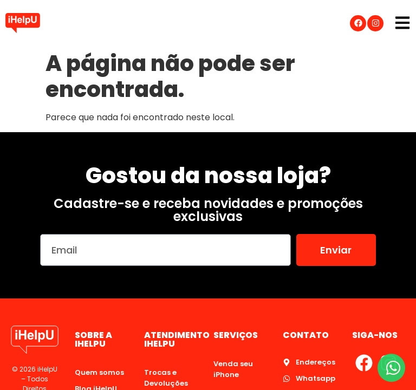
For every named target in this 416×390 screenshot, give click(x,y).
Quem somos (99, 372)
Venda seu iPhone (233, 369)
